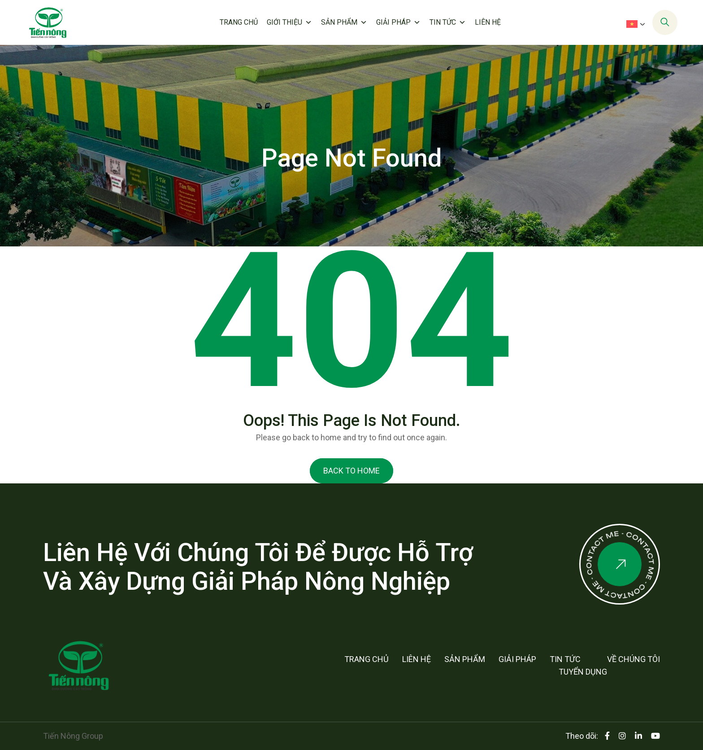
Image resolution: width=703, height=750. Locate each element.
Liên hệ (488, 22)
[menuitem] (637, 23)
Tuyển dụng (583, 671)
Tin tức (448, 22)
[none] (634, 23)
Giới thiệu (289, 22)
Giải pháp (398, 22)
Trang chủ (239, 22)
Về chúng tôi (633, 659)
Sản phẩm (344, 22)
